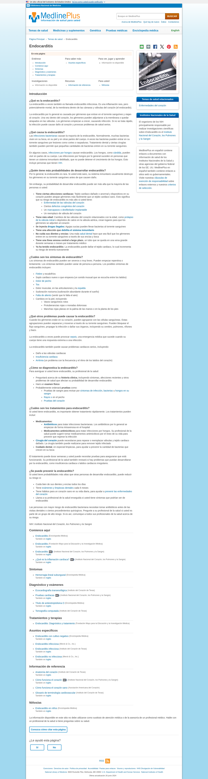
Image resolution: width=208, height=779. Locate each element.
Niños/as (105, 85)
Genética (95, 30)
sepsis (73, 336)
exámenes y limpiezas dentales (58, 488)
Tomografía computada (47, 611)
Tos (37, 284)
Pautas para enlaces (107, 768)
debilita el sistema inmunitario (77, 230)
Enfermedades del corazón (152, 105)
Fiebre (39, 273)
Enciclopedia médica (145, 30)
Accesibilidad (93, 768)
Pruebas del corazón (54, 400)
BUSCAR (172, 16)
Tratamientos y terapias (45, 75)
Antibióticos (50, 424)
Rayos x (48, 397)
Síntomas (39, 69)
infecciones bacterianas (45, 135)
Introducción (40, 63)
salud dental (86, 233)
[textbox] (141, 16)
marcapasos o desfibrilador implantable (67, 210)
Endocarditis (41, 536)
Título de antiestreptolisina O (49, 603)
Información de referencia (79, 85)
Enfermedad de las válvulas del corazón (64, 202)
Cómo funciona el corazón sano (51, 688)
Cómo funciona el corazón (48, 680)
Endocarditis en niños (46, 708)
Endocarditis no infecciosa (48, 656)
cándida (117, 152)
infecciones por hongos (60, 152)
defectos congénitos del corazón (68, 206)
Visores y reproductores (126, 768)
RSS (104, 761)
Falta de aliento (43, 295)
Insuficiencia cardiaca (47, 356)
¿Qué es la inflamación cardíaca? (52, 559)
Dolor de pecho (43, 281)
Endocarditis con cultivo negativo (52, 636)
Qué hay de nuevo (151, 22)
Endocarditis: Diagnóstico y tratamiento (55, 623)
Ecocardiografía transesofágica (51, 590)
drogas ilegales (56, 226)
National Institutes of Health (152, 772)
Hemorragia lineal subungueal (50, 575)
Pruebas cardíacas (44, 595)
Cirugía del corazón (46, 440)
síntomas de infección (91, 390)
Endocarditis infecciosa (47, 644)
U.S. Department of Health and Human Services (121, 772)
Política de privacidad (78, 768)
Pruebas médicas (116, 30)
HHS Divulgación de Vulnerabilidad (151, 768)
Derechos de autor (61, 768)
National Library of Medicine (56, 772)
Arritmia (40, 360)
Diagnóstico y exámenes (45, 72)
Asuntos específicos (77, 63)
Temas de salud (38, 30)
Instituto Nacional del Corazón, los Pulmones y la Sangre (157, 135)
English (175, 30)
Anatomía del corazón (46, 672)
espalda (82, 288)
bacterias (108, 390)
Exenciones (48, 768)
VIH (60, 163)
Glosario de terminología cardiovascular (55, 692)
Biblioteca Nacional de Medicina (46, 5)
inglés (48, 539)
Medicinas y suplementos (69, 30)
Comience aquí (41, 66)
